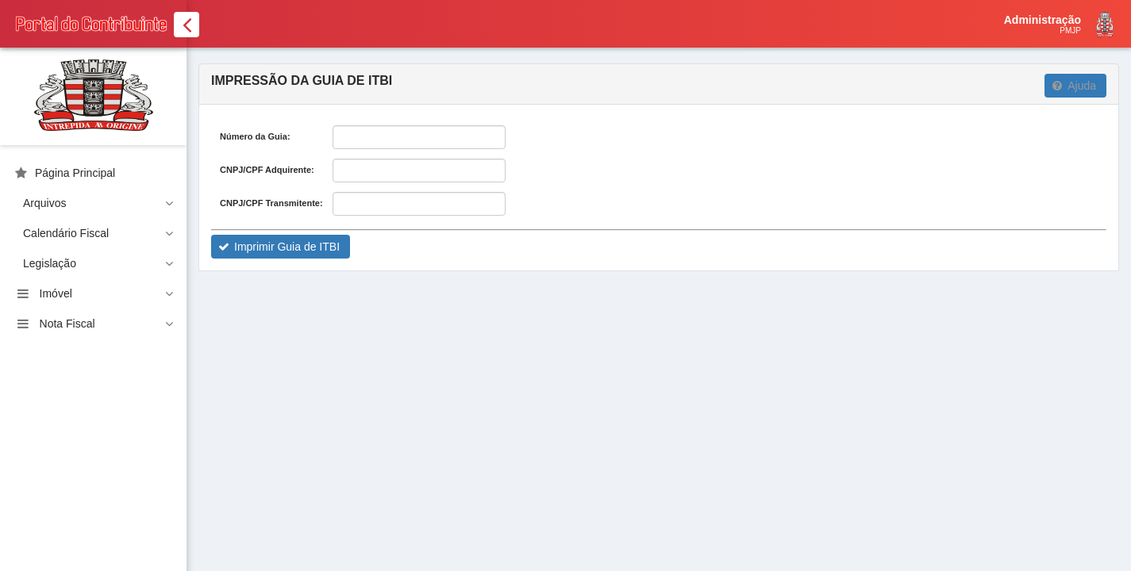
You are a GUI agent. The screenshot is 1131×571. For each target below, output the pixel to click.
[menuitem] (93, 172)
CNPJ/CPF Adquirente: (267, 169)
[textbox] (419, 137)
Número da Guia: (255, 136)
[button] (1075, 86)
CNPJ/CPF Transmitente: (271, 203)
